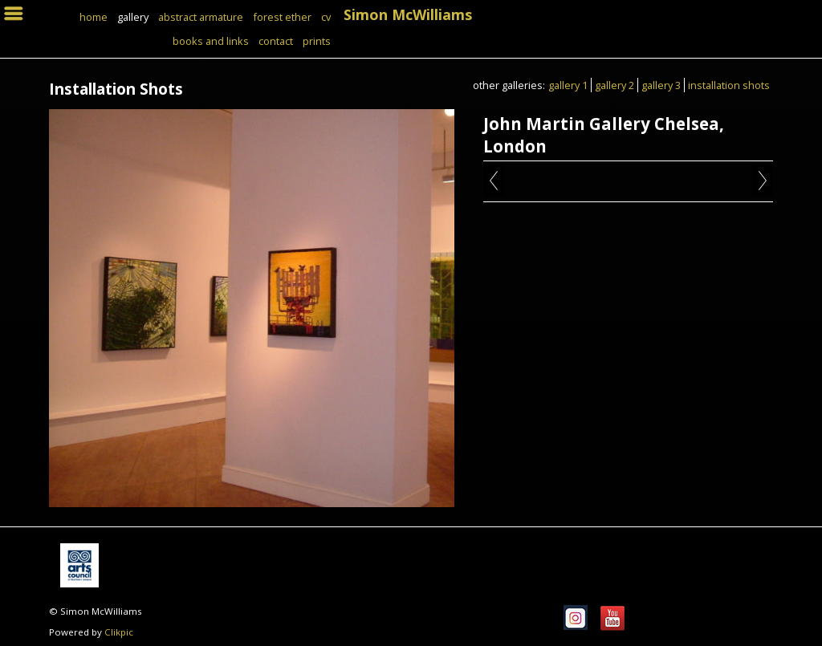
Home (93, 17)
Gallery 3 (661, 85)
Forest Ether (282, 17)
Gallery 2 (614, 85)
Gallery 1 (568, 85)
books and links (211, 41)
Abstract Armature (200, 17)
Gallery (133, 17)
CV (326, 17)
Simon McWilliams (408, 14)
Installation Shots (729, 85)
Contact (275, 41)
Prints (317, 41)
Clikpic (118, 632)
